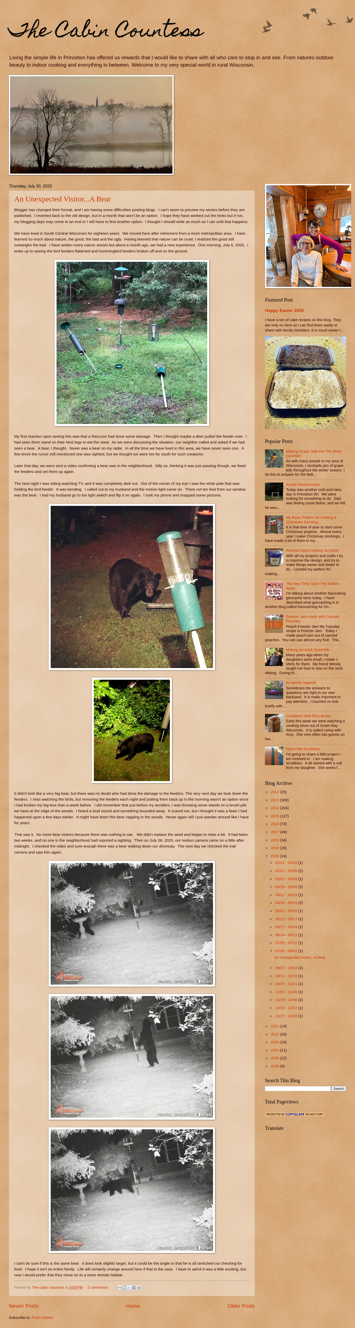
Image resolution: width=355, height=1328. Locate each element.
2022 (275, 1034)
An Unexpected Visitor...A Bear (62, 199)
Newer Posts (24, 1306)
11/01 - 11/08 (286, 992)
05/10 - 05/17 (286, 919)
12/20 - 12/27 (286, 1008)
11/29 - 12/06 (286, 1000)
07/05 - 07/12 (286, 943)
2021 (275, 1026)
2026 (275, 1066)
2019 (275, 848)
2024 (275, 1050)
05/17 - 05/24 (286, 927)
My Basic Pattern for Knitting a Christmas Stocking (311, 519)
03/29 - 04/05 (286, 887)
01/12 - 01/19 (286, 863)
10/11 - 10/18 (286, 976)
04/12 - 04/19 (286, 895)
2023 (275, 1042)
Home (133, 1306)
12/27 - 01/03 (286, 1016)
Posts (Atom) (42, 1318)
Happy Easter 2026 (284, 310)
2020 (275, 856)
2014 (275, 808)
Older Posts (241, 1306)
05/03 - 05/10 (286, 911)
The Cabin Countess (106, 32)
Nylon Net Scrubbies (303, 749)
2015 (275, 816)
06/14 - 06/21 (286, 935)
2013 (275, 800)
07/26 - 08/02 (286, 951)
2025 (275, 1058)
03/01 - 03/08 (286, 879)
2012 (275, 792)
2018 (275, 840)
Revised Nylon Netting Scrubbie (312, 550)
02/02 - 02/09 (286, 871)
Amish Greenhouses (303, 485)
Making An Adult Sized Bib (308, 650)
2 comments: (98, 1287)
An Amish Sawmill (301, 683)
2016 (275, 824)
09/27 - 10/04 (286, 968)
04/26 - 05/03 (286, 903)
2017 (275, 832)
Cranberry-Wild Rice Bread (308, 716)
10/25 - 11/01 (286, 984)
